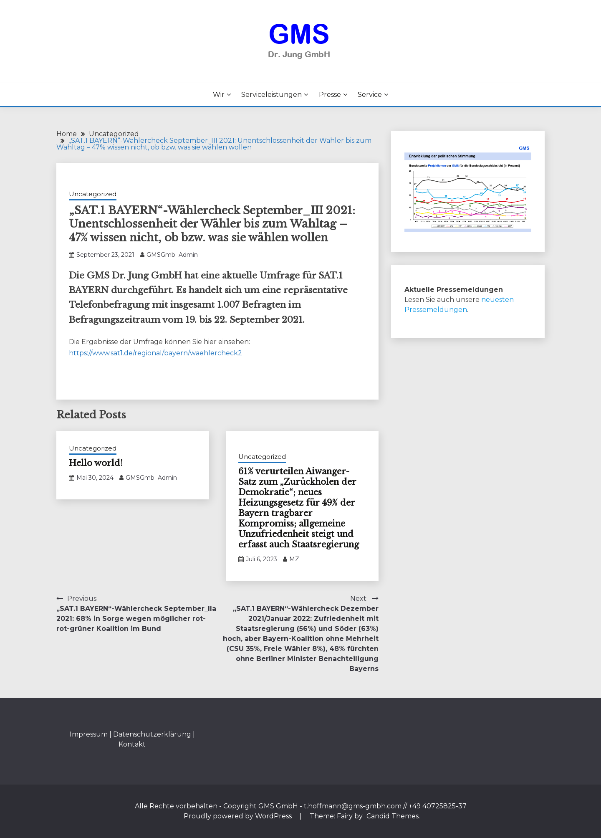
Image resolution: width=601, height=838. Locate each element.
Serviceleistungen (271, 95)
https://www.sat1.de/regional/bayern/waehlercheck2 (155, 353)
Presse (330, 95)
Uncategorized (92, 194)
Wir (219, 95)
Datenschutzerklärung (152, 734)
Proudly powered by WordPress (238, 816)
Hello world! (96, 463)
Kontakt (132, 744)
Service (370, 95)
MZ (294, 559)
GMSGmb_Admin (172, 254)
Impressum (89, 734)
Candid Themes (392, 816)
